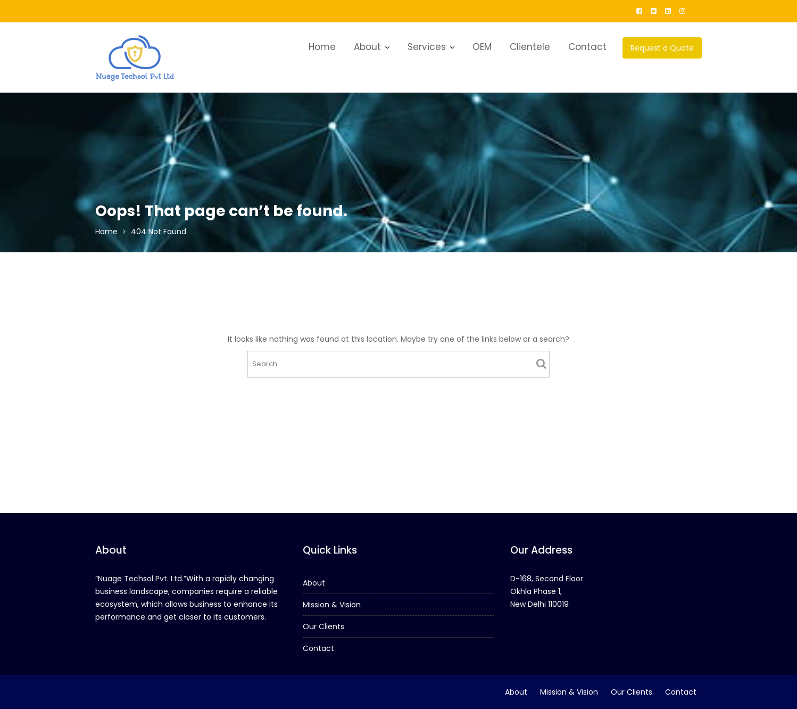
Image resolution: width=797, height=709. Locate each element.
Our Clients (324, 626)
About (367, 46)
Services (427, 46)
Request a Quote (662, 48)
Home (322, 46)
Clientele (530, 46)
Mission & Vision (332, 604)
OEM (482, 46)
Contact (587, 46)
